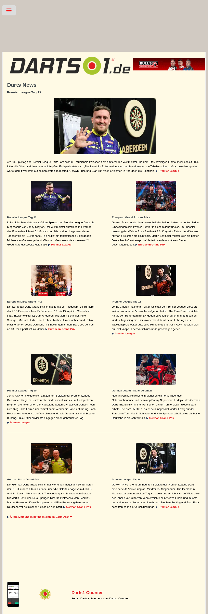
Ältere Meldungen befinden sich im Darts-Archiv (41, 516)
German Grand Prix (161, 417)
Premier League (169, 170)
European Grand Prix (151, 244)
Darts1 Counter (87, 592)
